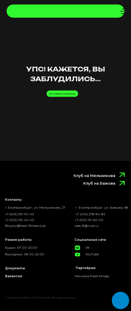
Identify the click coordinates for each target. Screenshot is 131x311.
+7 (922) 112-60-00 (89, 220)
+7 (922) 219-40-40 (19, 220)
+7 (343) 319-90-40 (19, 214)
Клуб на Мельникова (94, 175)
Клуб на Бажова (99, 183)
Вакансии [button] (13, 276)
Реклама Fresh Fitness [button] (92, 276)
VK (87, 248)
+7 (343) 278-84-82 (90, 214)
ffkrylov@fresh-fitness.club (25, 226)
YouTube (92, 254)
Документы (15, 268)
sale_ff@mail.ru (87, 226)
